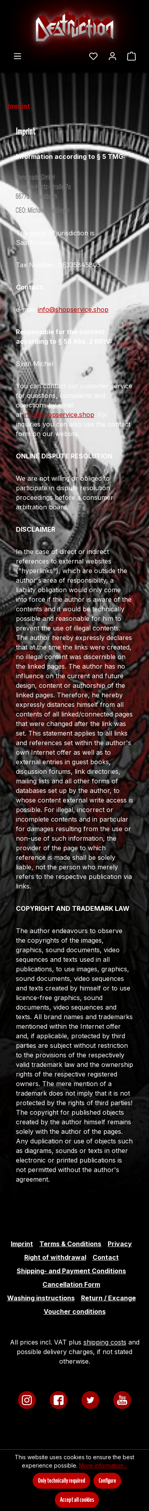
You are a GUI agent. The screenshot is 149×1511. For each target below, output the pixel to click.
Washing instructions (41, 1298)
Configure (107, 1480)
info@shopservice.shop (73, 309)
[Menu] (17, 56)
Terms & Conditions (70, 1244)
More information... (103, 1465)
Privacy (120, 1244)
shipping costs (104, 1342)
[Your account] (112, 56)
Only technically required (61, 1480)
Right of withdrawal (55, 1257)
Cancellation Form (71, 1284)
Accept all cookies (77, 1499)
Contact (106, 1257)
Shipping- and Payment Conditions (71, 1271)
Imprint (22, 1244)
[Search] (79, 53)
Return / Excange (108, 1298)
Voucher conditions (75, 1311)
